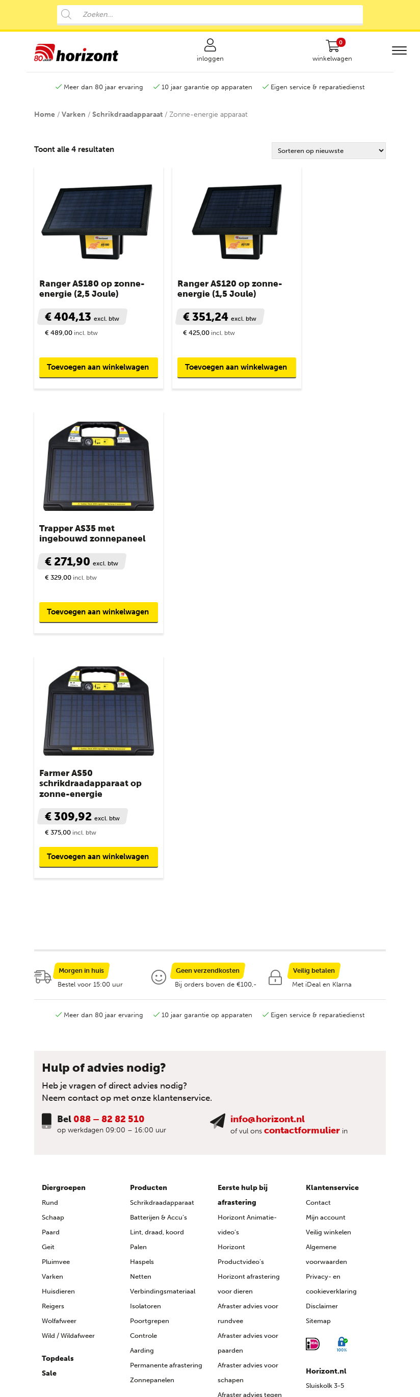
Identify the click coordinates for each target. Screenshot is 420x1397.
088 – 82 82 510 (109, 865)
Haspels (142, 1008)
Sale (49, 1119)
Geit (48, 993)
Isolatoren (145, 1052)
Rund (50, 948)
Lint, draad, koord (157, 978)
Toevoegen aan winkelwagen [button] (73, 362)
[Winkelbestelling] (329, 157)
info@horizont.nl (267, 865)
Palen (138, 993)
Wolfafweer (59, 1067)
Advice (316, 1379)
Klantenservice (332, 933)
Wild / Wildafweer (68, 1081)
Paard (51, 978)
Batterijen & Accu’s (158, 963)
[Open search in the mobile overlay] (210, 15)
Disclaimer (322, 1052)
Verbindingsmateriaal (162, 1037)
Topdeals (58, 1104)
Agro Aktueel (237, 1318)
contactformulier (302, 876)
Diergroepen (64, 933)
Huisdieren (58, 1037)
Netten (140, 1022)
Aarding (142, 1096)
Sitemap (318, 1067)
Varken (74, 121)
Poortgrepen (149, 1067)
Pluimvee (56, 1008)
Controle (143, 1081)
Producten (148, 933)
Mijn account (326, 963)
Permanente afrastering (166, 1111)
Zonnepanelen (152, 1126)
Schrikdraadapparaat (127, 121)
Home (44, 121)
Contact (318, 948)
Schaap (53, 963)
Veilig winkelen (328, 978)
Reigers (53, 1052)
